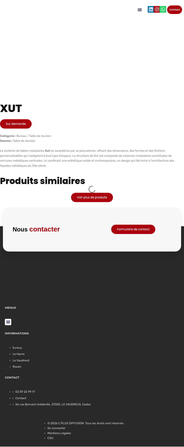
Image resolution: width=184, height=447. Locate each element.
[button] (140, 10)
